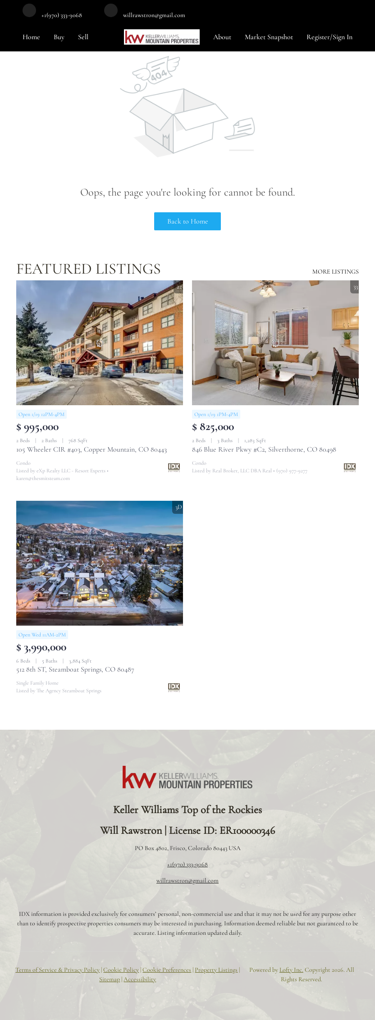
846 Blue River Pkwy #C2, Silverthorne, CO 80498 (264, 449)
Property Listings (216, 970)
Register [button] (318, 36)
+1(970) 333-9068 (187, 864)
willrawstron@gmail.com (187, 880)
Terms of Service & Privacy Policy (57, 970)
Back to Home (187, 221)
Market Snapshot (269, 36)
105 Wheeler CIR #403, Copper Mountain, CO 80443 (91, 449)
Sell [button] (83, 36)
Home (31, 36)
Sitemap (109, 979)
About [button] (222, 36)
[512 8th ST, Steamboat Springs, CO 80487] (99, 563)
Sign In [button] (342, 36)
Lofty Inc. (291, 970)
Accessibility (139, 979)
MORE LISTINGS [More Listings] (335, 271)
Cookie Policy (121, 970)
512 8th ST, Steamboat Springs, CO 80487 (75, 669)
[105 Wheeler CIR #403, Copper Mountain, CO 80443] (99, 343)
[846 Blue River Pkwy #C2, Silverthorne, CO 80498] (275, 343)
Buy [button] (59, 36)
